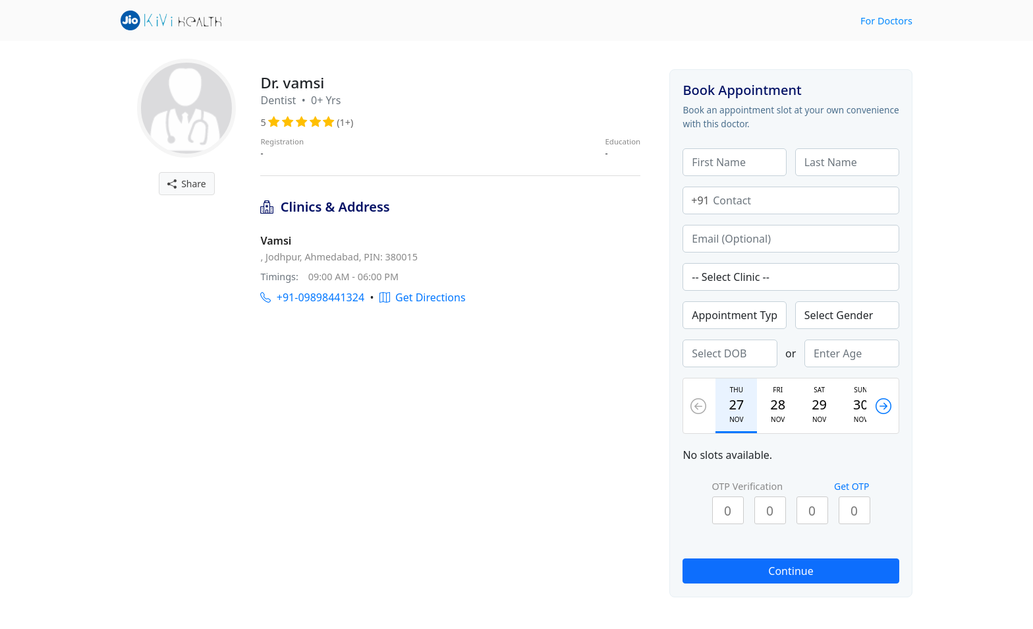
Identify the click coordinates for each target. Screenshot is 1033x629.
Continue (790, 571)
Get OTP (852, 486)
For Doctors (886, 21)
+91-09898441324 (312, 297)
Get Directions (422, 297)
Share (186, 183)
